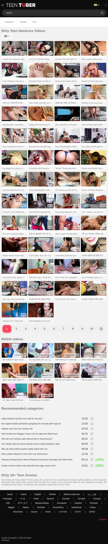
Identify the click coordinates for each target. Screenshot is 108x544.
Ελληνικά (94, 503)
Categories (9, 22)
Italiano (26, 507)
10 (91, 328)
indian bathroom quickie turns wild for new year (21, 418)
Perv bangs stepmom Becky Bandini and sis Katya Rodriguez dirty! (30, 444)
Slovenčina (18, 512)
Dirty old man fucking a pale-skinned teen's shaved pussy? (27, 439)
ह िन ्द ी (22, 503)
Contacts (103, 519)
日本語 (92, 512)
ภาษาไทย (63, 512)
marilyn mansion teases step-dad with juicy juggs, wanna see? (28, 466)
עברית (22, 499)
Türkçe (93, 507)
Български (62, 503)
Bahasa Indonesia (72, 494)
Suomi (10, 494)
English (37, 494)
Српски (34, 512)
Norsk (48, 512)
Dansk (23, 494)
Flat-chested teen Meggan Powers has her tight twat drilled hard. (29, 434)
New (35, 22)
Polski (36, 499)
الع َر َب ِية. (92, 494)
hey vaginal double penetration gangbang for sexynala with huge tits (31, 424)
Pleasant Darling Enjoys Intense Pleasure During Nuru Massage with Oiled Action (36, 459)
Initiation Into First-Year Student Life (17, 429)
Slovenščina (58, 507)
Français (97, 499)
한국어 (78, 512)
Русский (81, 499)
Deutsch (50, 499)
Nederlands (76, 507)
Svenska (66, 499)
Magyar (11, 507)
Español (78, 503)
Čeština (52, 494)
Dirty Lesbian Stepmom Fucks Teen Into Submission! (24, 454)
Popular (23, 22)
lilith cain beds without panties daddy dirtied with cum (24, 449)
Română (41, 507)
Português (7, 499)
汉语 (8, 503)
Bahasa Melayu (42, 503)
